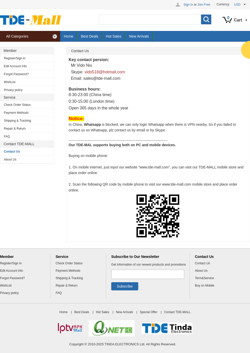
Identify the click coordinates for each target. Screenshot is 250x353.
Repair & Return (15, 128)
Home (68, 36)
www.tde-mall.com (154, 167)
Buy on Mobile (204, 285)
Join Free (203, 4)
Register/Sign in (15, 58)
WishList (9, 82)
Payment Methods (16, 113)
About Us (10, 159)
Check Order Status (17, 105)
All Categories (31, 36)
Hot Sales (113, 36)
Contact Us (12, 151)
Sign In (188, 4)
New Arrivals (139, 36)
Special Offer (148, 312)
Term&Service (204, 278)
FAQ (7, 136)
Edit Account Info (15, 66)
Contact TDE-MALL (177, 312)
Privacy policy (13, 90)
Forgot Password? (16, 74)
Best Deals (89, 36)
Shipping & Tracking (17, 120)
